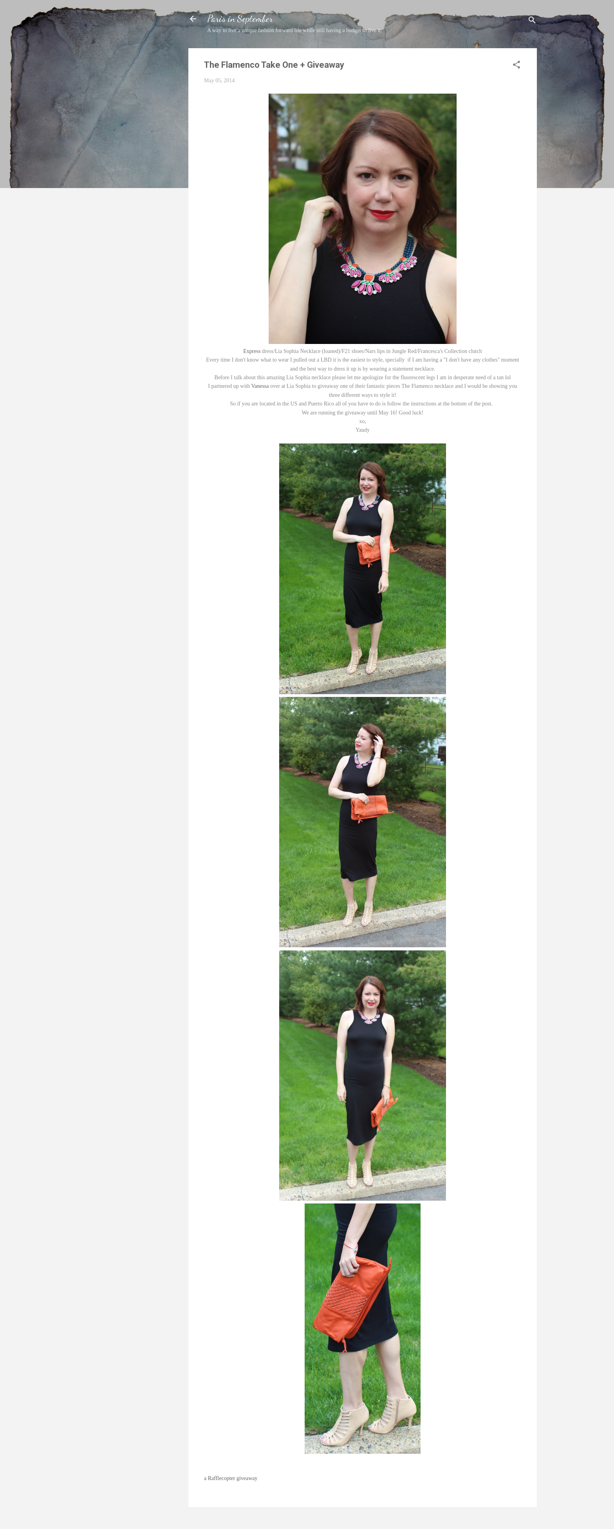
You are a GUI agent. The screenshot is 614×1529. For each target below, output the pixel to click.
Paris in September (240, 18)
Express (251, 351)
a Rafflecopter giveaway (231, 1478)
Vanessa (260, 386)
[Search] (532, 21)
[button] (516, 66)
